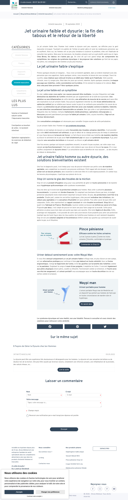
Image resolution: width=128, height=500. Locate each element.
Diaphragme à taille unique (75, 452)
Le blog (41, 458)
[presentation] (64, 421)
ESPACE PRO (104, 449)
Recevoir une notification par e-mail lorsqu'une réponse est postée (53, 415)
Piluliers (21, 63)
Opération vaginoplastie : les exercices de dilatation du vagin (21, 140)
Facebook (93, 489)
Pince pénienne (91, 229)
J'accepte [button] (19, 492)
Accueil (16, 14)
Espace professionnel (99, 2)
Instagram (100, 489)
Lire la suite (64, 370)
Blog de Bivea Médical (28, 14)
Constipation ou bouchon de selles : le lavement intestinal (21, 128)
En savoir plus (86, 304)
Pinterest (107, 489)
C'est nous (111, 8)
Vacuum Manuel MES (73, 456)
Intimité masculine (55, 8)
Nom (28, 392)
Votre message (32, 399)
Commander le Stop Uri (90, 244)
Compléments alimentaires (21, 92)
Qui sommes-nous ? (45, 452)
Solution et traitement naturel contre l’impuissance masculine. (21, 115)
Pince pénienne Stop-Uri (74, 460)
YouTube (114, 489)
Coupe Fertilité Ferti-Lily (74, 464)
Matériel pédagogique (84, 8)
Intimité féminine (27, 8)
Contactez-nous (44, 464)
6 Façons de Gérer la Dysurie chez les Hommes (34, 346)
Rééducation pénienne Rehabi (76, 468)
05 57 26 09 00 (39, 2)
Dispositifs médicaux (21, 73)
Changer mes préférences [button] (50, 492)
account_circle (113, 2)
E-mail (68, 392)
